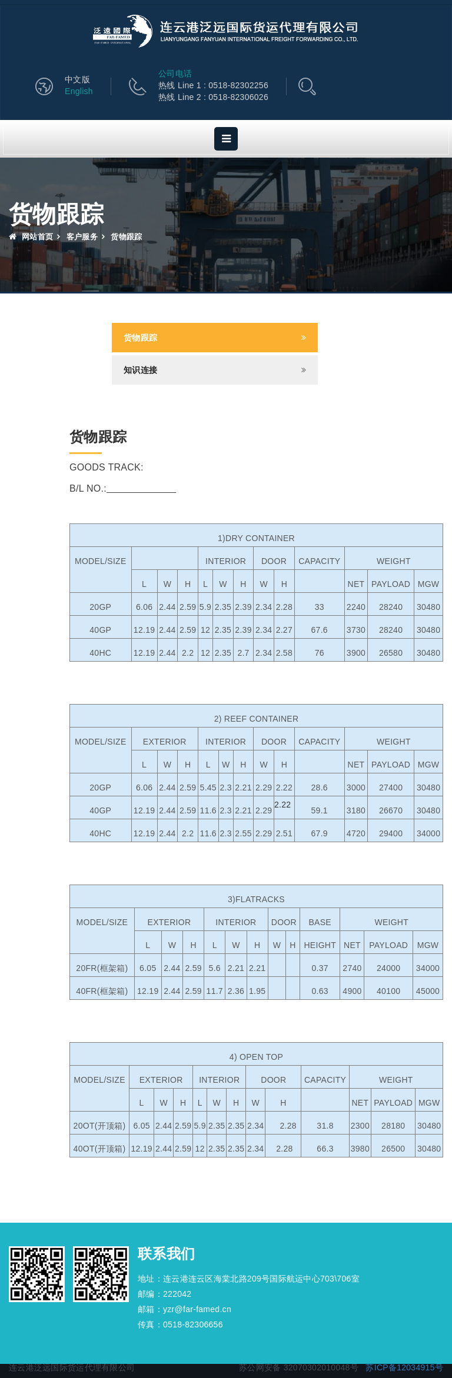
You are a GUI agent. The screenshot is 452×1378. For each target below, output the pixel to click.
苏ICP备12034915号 (404, 1367)
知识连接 (140, 370)
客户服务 (82, 236)
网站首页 (31, 236)
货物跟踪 (140, 337)
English (79, 91)
